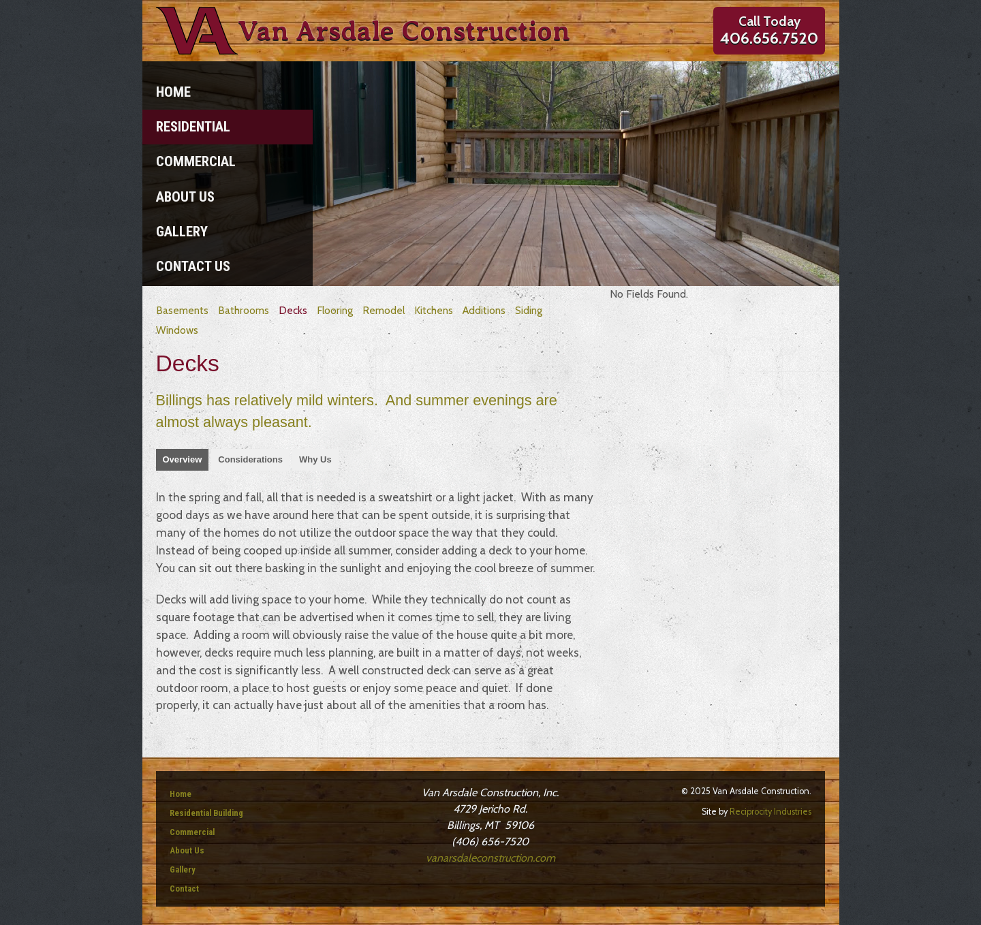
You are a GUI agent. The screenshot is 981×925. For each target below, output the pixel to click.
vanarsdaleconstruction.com (490, 857)
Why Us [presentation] (315, 459)
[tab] (182, 460)
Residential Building (206, 813)
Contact (184, 888)
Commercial (196, 161)
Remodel (383, 310)
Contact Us (193, 266)
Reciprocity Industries (770, 811)
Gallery (182, 231)
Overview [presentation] (182, 459)
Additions (484, 310)
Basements (182, 310)
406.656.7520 (769, 38)
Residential (193, 127)
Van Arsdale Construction (404, 30)
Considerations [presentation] (250, 459)
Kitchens (433, 310)
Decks (293, 310)
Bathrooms (243, 310)
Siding (528, 310)
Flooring (335, 310)
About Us (185, 197)
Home (173, 92)
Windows (177, 330)
